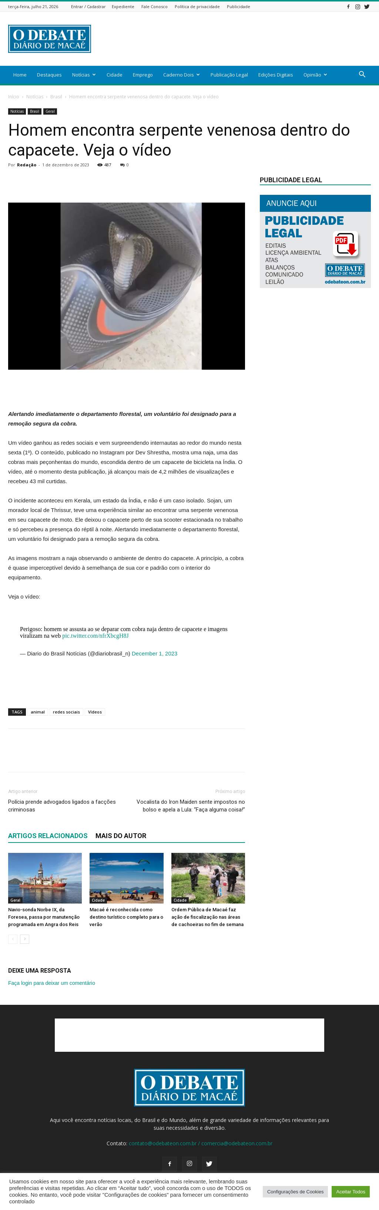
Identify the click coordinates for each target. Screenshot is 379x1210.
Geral (50, 111)
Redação (26, 164)
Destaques (49, 74)
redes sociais (66, 712)
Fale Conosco (154, 6)
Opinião (315, 74)
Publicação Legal (229, 74)
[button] (362, 75)
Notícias (84, 74)
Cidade (115, 74)
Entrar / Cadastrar (88, 6)
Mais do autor (120, 836)
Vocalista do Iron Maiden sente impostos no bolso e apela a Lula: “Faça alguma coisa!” (191, 806)
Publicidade (238, 6)
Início (13, 97)
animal (38, 712)
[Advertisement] (236, 39)
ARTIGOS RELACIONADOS (48, 836)
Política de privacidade (197, 6)
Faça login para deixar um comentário (51, 983)
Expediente (123, 6)
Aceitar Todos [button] (350, 1191)
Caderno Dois (181, 74)
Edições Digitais (275, 74)
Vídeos (95, 712)
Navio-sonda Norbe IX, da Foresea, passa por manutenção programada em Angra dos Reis (44, 917)
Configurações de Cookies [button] (295, 1191)
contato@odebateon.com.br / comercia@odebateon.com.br (200, 1143)
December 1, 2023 (154, 653)
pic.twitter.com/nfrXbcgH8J (95, 636)
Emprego (143, 74)
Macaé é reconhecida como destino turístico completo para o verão (126, 917)
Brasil (56, 97)
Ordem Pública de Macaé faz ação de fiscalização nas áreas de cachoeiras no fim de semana (207, 917)
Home (20, 74)
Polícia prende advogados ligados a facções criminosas (62, 806)
